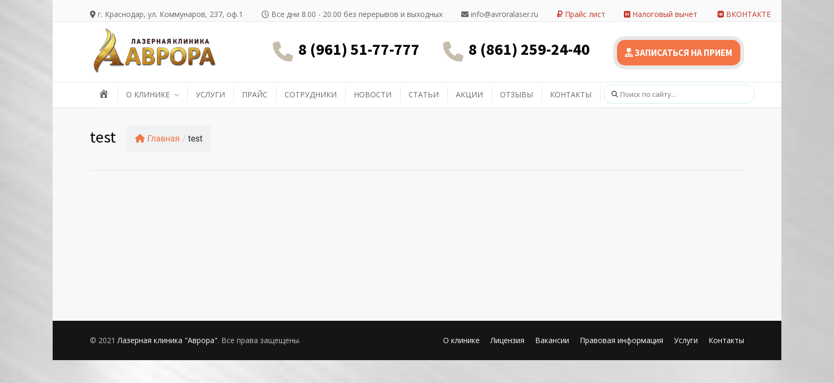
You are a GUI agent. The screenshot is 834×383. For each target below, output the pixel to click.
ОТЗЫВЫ (516, 94)
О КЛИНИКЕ (148, 94)
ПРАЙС (255, 94)
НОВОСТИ (372, 94)
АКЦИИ (469, 94)
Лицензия (507, 340)
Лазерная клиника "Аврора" (168, 340)
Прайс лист (581, 14)
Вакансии (552, 340)
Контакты (726, 340)
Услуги (686, 340)
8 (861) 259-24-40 (529, 49)
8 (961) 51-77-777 (359, 49)
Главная (157, 139)
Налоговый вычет (660, 14)
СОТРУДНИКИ (311, 94)
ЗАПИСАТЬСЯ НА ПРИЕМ (678, 53)
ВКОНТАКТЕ (744, 14)
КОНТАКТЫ (570, 94)
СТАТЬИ (423, 94)
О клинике (461, 340)
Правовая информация (621, 340)
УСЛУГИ (210, 94)
